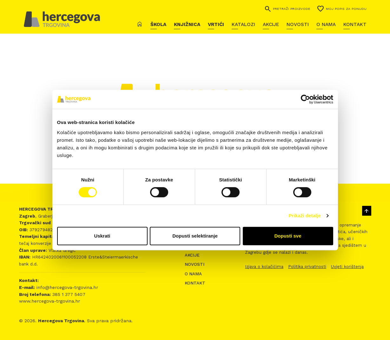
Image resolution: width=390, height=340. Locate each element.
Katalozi (243, 24)
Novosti (298, 24)
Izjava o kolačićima (264, 266)
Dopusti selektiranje (195, 236)
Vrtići (216, 24)
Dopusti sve (287, 236)
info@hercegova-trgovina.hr (66, 287)
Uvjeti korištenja (347, 266)
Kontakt (355, 24)
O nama (326, 24)
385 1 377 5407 (68, 294)
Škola (158, 24)
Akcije (271, 24)
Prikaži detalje (305, 215)
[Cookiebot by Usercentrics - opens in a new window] (305, 99)
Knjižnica (187, 24)
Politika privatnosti (307, 266)
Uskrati (102, 236)
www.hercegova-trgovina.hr (49, 301)
